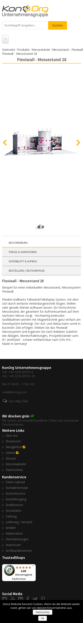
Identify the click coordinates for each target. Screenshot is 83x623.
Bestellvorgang (16, 499)
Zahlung (11, 516)
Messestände (41, 50)
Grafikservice (14, 505)
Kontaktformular (17, 488)
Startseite (8, 50)
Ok (42, 618)
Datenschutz (14, 470)
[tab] (41, 243)
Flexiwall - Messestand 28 (19, 54)
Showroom (13, 441)
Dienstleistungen (17, 539)
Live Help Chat (18, 401)
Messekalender (16, 464)
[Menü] (33, 566)
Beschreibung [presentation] (18, 243)
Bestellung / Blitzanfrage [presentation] (27, 270)
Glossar (11, 458)
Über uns (12, 435)
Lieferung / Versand (19, 522)
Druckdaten (13, 511)
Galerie (10, 453)
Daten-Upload (15, 482)
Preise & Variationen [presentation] (23, 252)
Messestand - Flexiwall (67, 50)
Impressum (13, 545)
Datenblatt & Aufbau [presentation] (23, 261)
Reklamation (14, 533)
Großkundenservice (19, 551)
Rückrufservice (15, 493)
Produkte (23, 50)
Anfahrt (11, 528)
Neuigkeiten (14, 447)
